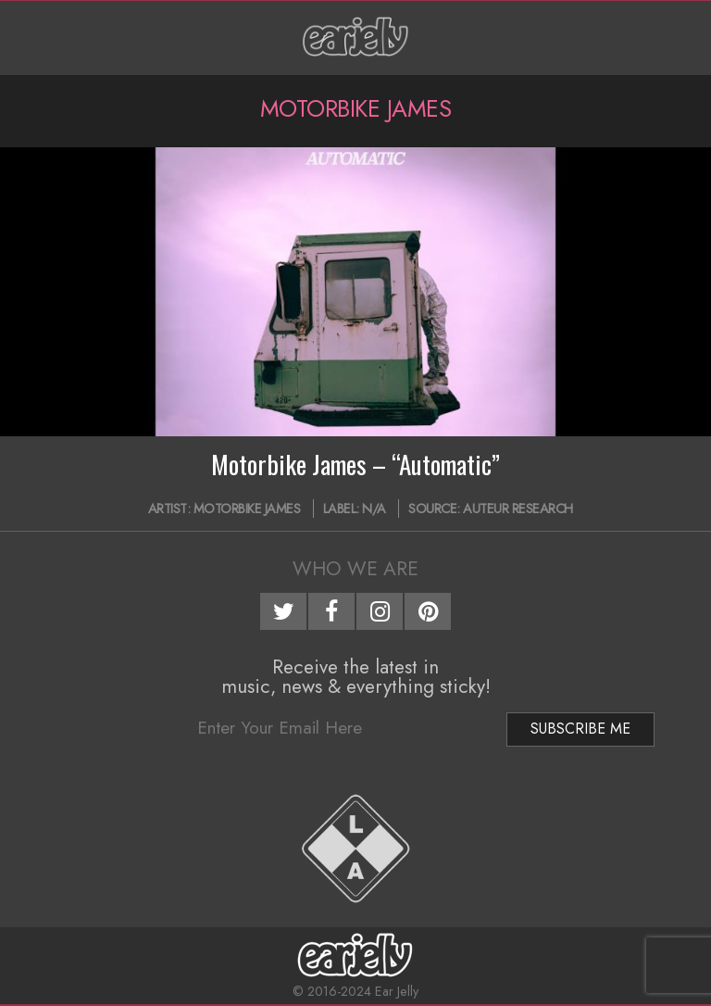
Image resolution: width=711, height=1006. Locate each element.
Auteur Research (518, 508)
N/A (374, 508)
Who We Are (355, 569)
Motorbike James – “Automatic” (355, 464)
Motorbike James (247, 508)
